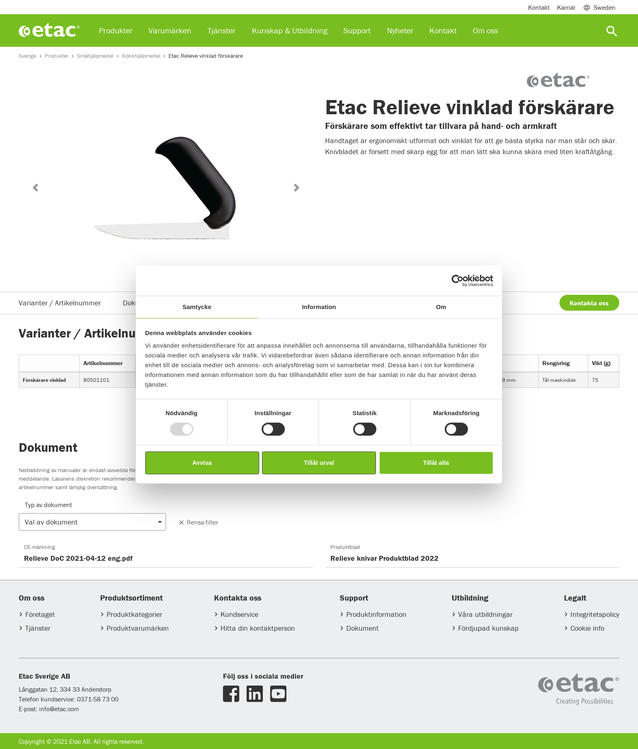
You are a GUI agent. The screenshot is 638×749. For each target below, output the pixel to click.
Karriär (566, 7)
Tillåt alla (436, 462)
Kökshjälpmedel (141, 55)
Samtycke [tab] (197, 306)
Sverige (27, 55)
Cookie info (587, 628)
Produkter (57, 55)
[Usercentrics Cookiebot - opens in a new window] (457, 280)
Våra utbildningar (485, 614)
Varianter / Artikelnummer (60, 302)
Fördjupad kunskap (488, 628)
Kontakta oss (589, 303)
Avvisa (202, 462)
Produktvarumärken (138, 628)
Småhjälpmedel (95, 55)
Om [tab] (441, 306)
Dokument (362, 628)
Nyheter (400, 30)
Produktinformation (376, 614)
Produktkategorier (134, 614)
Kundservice (239, 614)
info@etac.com (59, 709)
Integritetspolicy (594, 614)
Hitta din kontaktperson (258, 628)
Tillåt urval (319, 462)
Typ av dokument (48, 505)
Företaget (40, 614)
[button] (35, 188)
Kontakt (539, 7)
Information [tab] (319, 306)
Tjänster (37, 628)
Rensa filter (198, 522)
